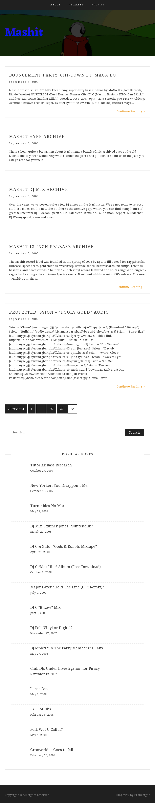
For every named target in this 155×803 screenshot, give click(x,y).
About (55, 4)
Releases (76, 4)
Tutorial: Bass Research (51, 465)
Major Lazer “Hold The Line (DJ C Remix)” (67, 587)
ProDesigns (142, 795)
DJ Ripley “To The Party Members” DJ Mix (66, 648)
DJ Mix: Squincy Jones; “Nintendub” (61, 526)
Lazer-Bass (39, 689)
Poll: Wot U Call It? (46, 729)
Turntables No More (48, 506)
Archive (98, 4)
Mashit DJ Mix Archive (38, 189)
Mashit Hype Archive (37, 136)
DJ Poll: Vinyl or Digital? (51, 628)
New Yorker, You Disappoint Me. (59, 485)
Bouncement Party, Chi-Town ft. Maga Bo (62, 75)
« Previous (16, 409)
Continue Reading (131, 111)
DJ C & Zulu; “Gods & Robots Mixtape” (63, 546)
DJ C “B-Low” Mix (45, 607)
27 (62, 409)
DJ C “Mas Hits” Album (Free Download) (65, 567)
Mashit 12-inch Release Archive (51, 246)
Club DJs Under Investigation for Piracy (65, 668)
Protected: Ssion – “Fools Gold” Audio (59, 312)
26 (51, 409)
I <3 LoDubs (40, 709)
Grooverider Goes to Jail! (52, 750)
